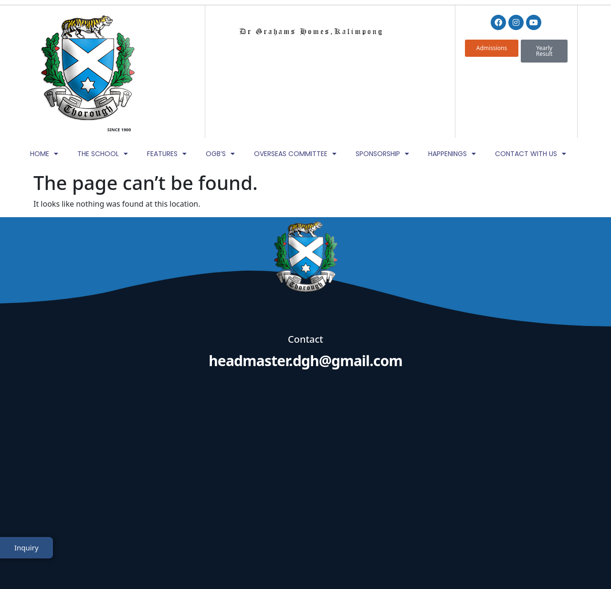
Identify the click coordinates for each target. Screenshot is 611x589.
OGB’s (220, 84)
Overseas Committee (295, 84)
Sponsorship (382, 84)
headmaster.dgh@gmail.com (305, 292)
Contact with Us (530, 84)
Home (44, 84)
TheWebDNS (550, 563)
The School (102, 84)
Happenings (452, 84)
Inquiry (26, 557)
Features (167, 84)
